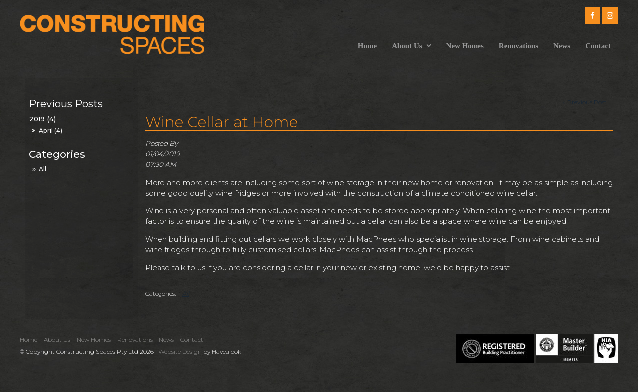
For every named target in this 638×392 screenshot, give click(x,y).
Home (367, 46)
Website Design (180, 351)
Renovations (518, 46)
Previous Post (586, 102)
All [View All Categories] (185, 293)
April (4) (50, 130)
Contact (598, 46)
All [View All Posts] (42, 169)
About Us (407, 46)
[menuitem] (31, 340)
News (561, 46)
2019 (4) (42, 119)
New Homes (465, 46)
